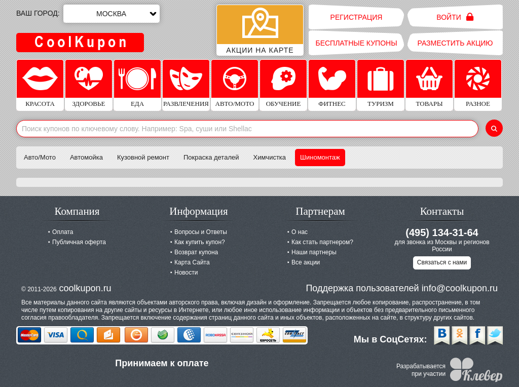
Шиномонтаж (320, 157)
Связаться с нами (442, 262)
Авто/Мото (40, 157)
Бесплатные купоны (356, 43)
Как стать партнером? (322, 242)
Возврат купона (196, 252)
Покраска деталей (211, 157)
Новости (186, 272)
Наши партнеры (314, 252)
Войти (454, 17)
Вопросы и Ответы (200, 232)
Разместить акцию (455, 43)
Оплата (62, 232)
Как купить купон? (199, 242)
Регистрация (356, 17)
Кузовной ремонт (143, 157)
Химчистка (269, 157)
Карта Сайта (192, 262)
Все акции (305, 262)
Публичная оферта (79, 242)
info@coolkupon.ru (460, 288)
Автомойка (86, 157)
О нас (299, 232)
